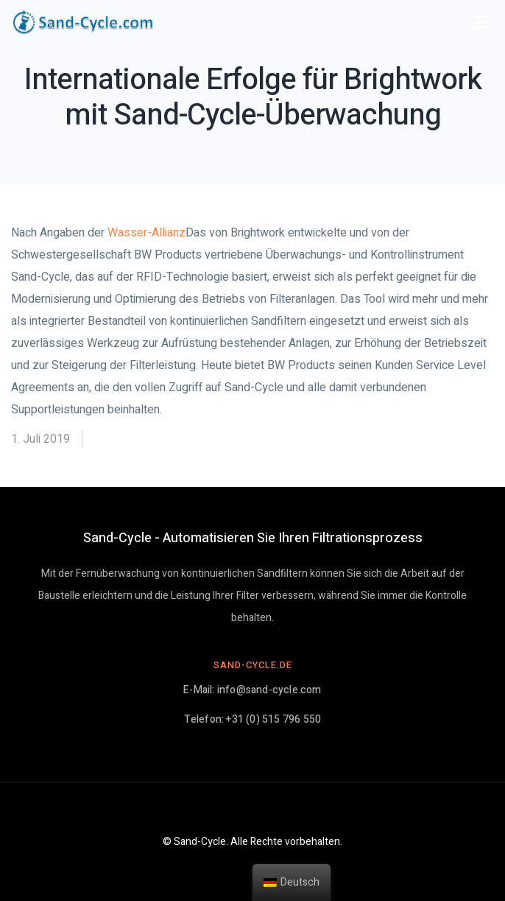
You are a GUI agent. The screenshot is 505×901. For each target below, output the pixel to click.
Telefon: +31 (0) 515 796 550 (253, 719)
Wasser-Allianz (146, 233)
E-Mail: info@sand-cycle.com (252, 690)
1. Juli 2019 (40, 439)
